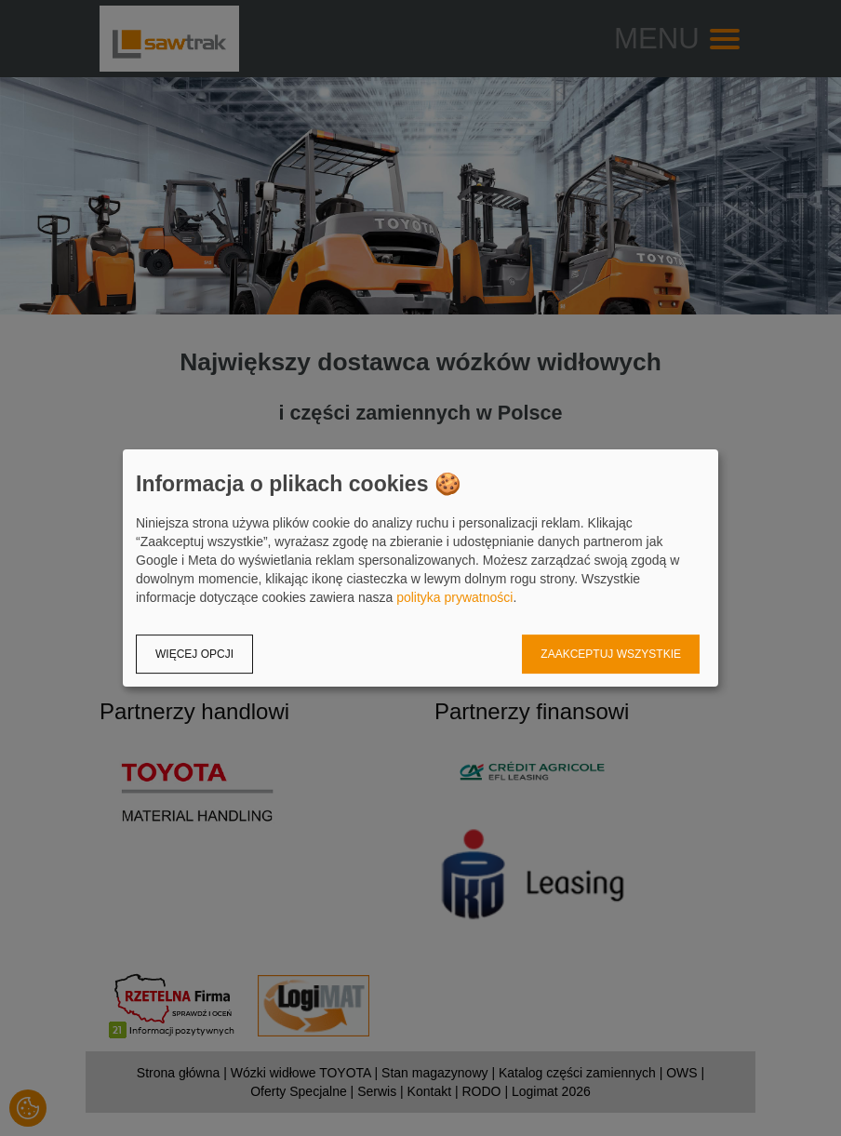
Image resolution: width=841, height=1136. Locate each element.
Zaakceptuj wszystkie (611, 654)
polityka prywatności (454, 597)
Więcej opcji (194, 654)
